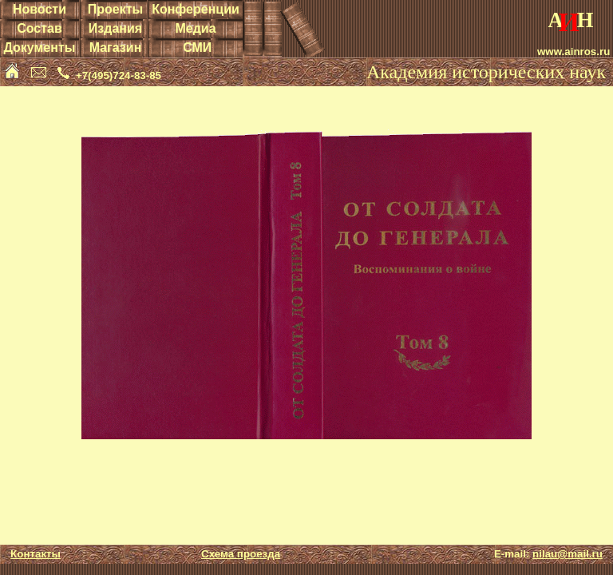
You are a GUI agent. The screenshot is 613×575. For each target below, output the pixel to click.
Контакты (35, 554)
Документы (39, 47)
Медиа (195, 28)
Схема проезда (240, 554)
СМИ (197, 47)
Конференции (195, 9)
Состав (39, 28)
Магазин (115, 47)
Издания (115, 28)
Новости (39, 9)
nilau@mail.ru (567, 554)
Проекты (115, 9)
